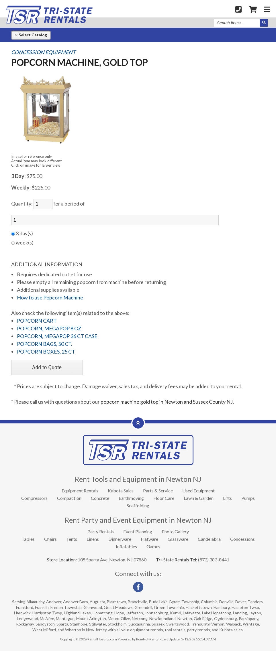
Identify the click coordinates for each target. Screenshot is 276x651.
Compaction (69, 498)
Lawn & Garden (199, 498)
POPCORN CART (37, 320)
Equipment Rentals (80, 490)
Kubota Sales (121, 490)
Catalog (31, 34)
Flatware (149, 539)
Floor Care (163, 498)
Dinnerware (119, 539)
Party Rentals (100, 531)
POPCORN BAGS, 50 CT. (44, 344)
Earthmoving (131, 498)
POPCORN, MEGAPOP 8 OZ (49, 328)
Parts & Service (158, 490)
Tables (28, 539)
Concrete (100, 498)
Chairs (50, 539)
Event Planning (137, 531)
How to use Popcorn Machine (50, 297)
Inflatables (126, 546)
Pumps (248, 498)
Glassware (178, 539)
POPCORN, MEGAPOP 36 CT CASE (57, 336)
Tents (71, 539)
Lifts (227, 498)
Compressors (34, 498)
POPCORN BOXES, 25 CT (46, 351)
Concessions (242, 539)
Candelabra (209, 539)
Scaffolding (138, 505)
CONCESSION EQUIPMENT (43, 52)
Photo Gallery (175, 531)
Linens (93, 539)
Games (153, 546)
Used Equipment (198, 490)
